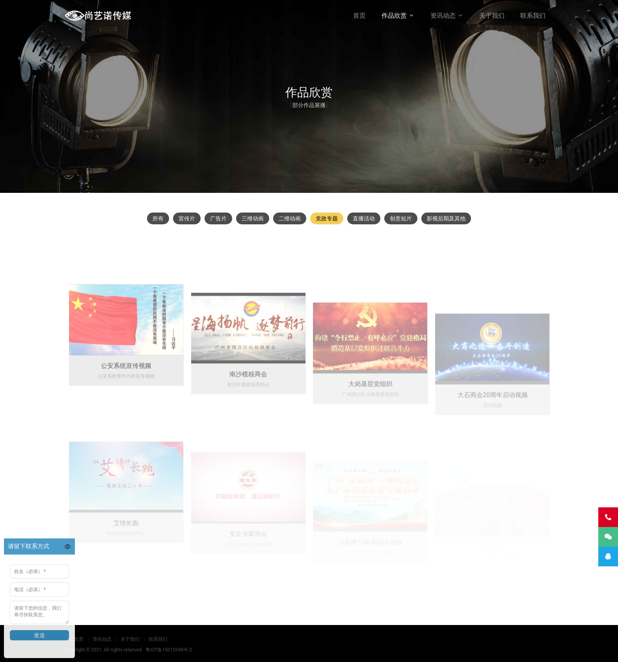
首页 (359, 15)
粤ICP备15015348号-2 (168, 650)
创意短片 (401, 218)
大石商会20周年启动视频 (493, 429)
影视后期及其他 (446, 218)
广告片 (218, 218)
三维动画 (253, 218)
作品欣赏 (394, 15)
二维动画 (290, 218)
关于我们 (491, 15)
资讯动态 (443, 15)
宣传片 (187, 218)
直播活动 (364, 218)
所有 (158, 218)
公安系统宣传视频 (126, 402)
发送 (39, 635)
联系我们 (532, 15)
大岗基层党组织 (370, 423)
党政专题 (327, 218)
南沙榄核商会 (248, 413)
